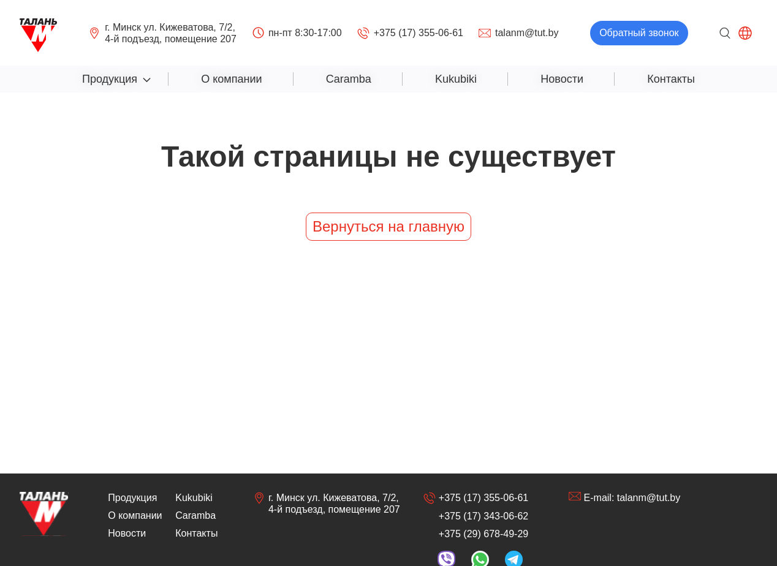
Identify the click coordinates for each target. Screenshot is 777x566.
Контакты (671, 79)
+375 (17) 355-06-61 (410, 33)
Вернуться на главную (388, 226)
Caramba (348, 79)
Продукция (109, 79)
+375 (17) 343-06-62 (483, 516)
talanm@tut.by (518, 33)
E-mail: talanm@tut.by (625, 497)
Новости (561, 79)
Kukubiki (456, 79)
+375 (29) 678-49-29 (483, 534)
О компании (231, 79)
